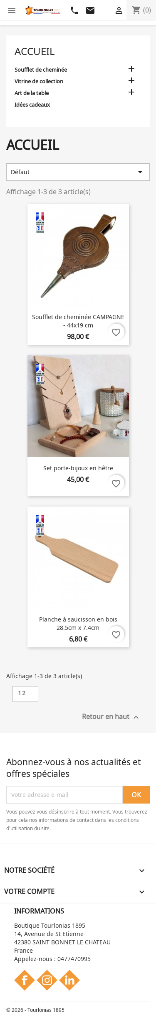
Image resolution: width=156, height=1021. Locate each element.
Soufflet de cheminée (41, 69)
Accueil (35, 51)
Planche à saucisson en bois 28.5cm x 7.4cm (78, 623)
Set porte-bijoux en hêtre (78, 468)
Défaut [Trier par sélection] (78, 172)
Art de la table (32, 93)
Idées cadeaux (32, 104)
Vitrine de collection (39, 81)
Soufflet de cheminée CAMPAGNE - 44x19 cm (78, 321)
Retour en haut (111, 717)
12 (22, 693)
